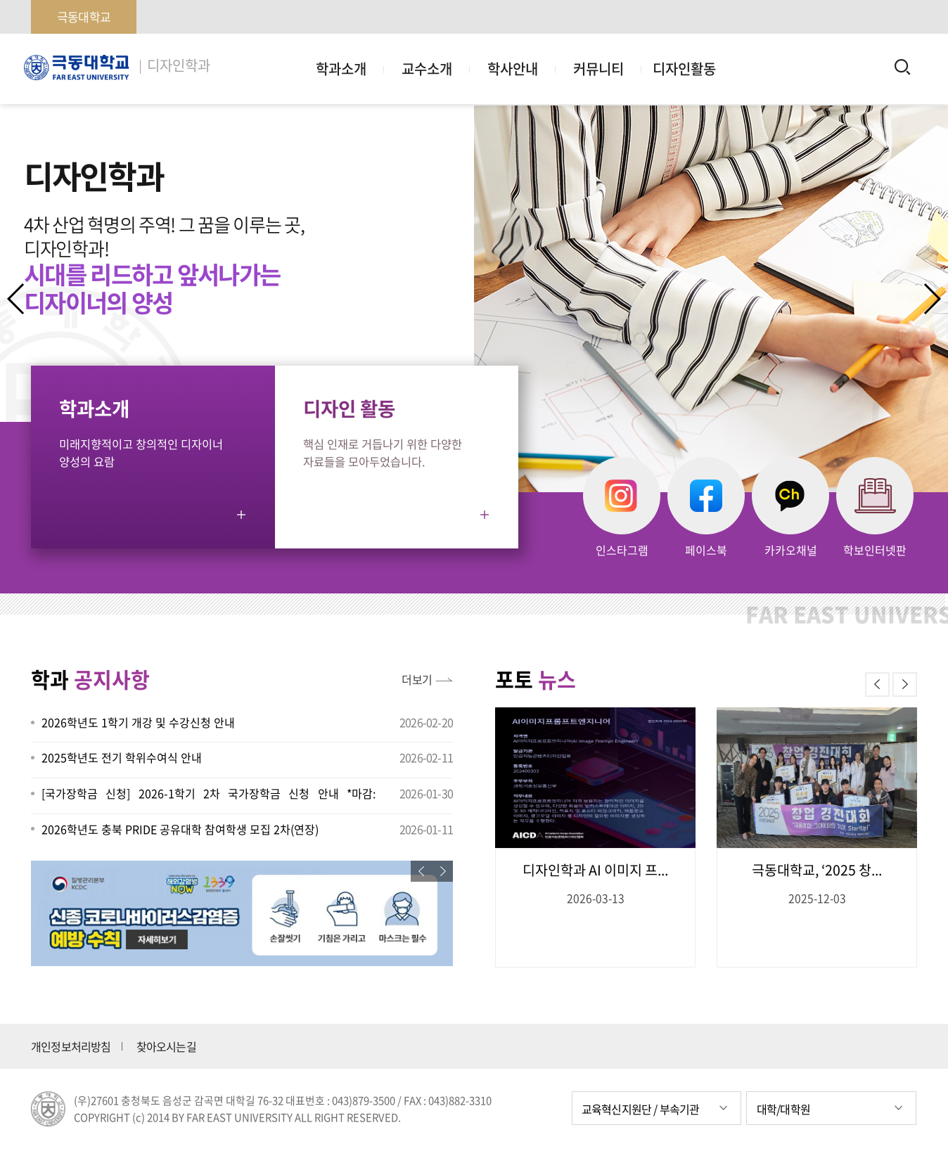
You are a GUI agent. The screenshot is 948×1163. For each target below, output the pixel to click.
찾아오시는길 (166, 1046)
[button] (931, 298)
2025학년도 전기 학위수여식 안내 (121, 757)
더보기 (417, 679)
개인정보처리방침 (71, 1046)
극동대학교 (83, 16)
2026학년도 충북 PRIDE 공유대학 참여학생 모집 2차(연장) (180, 829)
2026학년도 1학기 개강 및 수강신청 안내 (138, 722)
